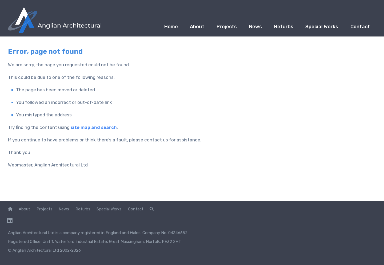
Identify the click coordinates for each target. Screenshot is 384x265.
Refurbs (278, 28)
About (185, 28)
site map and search (94, 127)
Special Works (318, 28)
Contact (359, 28)
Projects (217, 28)
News (247, 28)
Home (156, 28)
